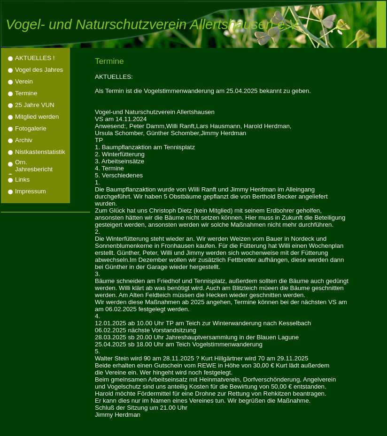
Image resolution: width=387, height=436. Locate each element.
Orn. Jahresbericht (34, 166)
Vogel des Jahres (39, 69)
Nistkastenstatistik (40, 151)
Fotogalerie (30, 128)
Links (22, 179)
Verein (24, 81)
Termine (26, 93)
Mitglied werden (37, 116)
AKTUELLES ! (34, 57)
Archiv (23, 140)
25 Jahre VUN (34, 104)
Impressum (30, 191)
